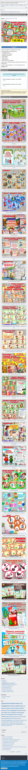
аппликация (20, 712)
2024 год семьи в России (7, 748)
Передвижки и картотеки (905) (7, 691)
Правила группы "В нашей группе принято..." (14, 557)
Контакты (3, 6)
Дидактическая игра (19, 710)
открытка (19, 721)
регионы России (6, 710)
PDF (21, 91)
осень (13, 706)
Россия (24, 720)
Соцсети (25, 5)
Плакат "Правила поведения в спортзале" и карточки (14, 303)
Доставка (6, 5)
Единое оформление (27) (6, 687)
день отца (8, 723)
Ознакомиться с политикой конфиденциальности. (10, 766)
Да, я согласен (4, 768)
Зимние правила (14, 235)
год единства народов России (11, 724)
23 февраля (13, 712)
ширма (7, 716)
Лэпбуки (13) (4, 681)
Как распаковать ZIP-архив (7, 738)
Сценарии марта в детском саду (8, 742)
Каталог (6, 11)
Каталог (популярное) (6, 696)
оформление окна (14, 714)
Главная (2, 5)
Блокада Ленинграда (6, 749)
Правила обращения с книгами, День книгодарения (14, 512)
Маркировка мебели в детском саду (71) (9, 684)
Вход (26, 7)
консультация (22, 716)
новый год (18, 703)
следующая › (12, 751)
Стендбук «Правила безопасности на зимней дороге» (14, 190)
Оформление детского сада (14, 11)
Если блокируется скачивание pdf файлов (10, 741)
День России (5, 714)
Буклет (9, 718)
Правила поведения (14, 490)
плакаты (16, 716)
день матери (4, 718)
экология (16, 721)
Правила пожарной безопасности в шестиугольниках (14, 535)
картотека (7, 712)
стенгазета (4, 720)
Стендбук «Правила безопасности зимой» (13, 212)
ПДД (21, 723)
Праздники (21, 5)
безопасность (17, 718)
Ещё (26, 726)
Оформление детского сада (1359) (8, 683)
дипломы (21, 724)
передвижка (5, 706)
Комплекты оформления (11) (7, 690)
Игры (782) (4, 680)
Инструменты (11, 5)
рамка (18, 724)
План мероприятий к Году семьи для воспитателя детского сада (14, 746)
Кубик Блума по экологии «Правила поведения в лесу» (14, 120)
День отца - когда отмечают (7, 736)
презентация (5, 708)
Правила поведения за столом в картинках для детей (14, 420)
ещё (26, 753)
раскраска (9, 720)
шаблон (12, 723)
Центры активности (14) (6, 688)
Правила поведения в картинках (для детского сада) (14, 600)
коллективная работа (17, 708)
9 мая (10, 725)
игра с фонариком (17, 723)
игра (2, 712)
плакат (14, 720)
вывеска (11, 721)
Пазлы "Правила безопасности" (14, 374)
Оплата (16, 5)
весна (23, 706)
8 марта (12, 716)
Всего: (23, 732)
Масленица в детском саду (7, 745)
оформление (6, 703)
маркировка (3, 724)
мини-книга (6, 721)
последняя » (18, 751)
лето (13, 718)
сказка (2, 721)
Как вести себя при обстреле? (14, 281)
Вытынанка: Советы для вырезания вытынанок (11, 739)
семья (21, 720)
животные (18, 720)
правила (5, 20)
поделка (18, 706)
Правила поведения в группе (14, 675)
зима (12, 703)
